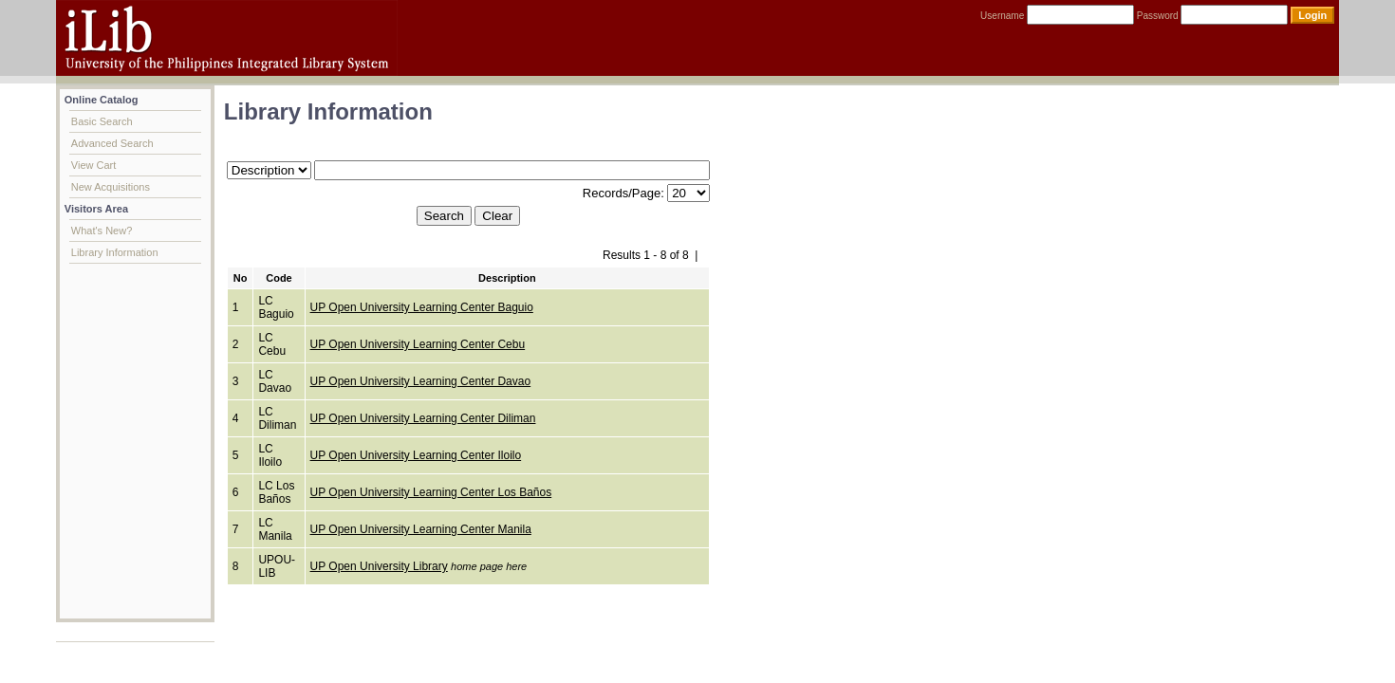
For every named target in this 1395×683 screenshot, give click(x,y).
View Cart (93, 165)
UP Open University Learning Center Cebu (418, 344)
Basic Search (102, 121)
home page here (489, 566)
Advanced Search (112, 143)
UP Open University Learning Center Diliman (423, 418)
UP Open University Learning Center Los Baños (431, 492)
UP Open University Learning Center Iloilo (416, 455)
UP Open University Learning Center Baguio (421, 307)
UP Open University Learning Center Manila (420, 529)
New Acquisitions (110, 187)
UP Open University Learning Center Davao (420, 381)
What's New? (101, 230)
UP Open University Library (379, 566)
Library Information (114, 252)
